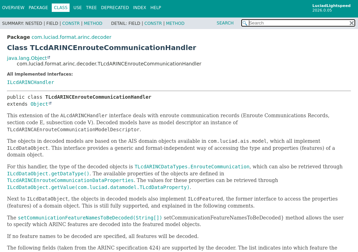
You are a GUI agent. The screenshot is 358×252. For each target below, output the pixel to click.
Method (93, 23)
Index (139, 7)
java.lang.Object (27, 58)
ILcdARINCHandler (30, 82)
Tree (91, 7)
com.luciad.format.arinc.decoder (71, 37)
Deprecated (115, 7)
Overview (13, 7)
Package (38, 7)
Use (77, 7)
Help (155, 7)
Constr (71, 23)
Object (39, 104)
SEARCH (225, 23)
